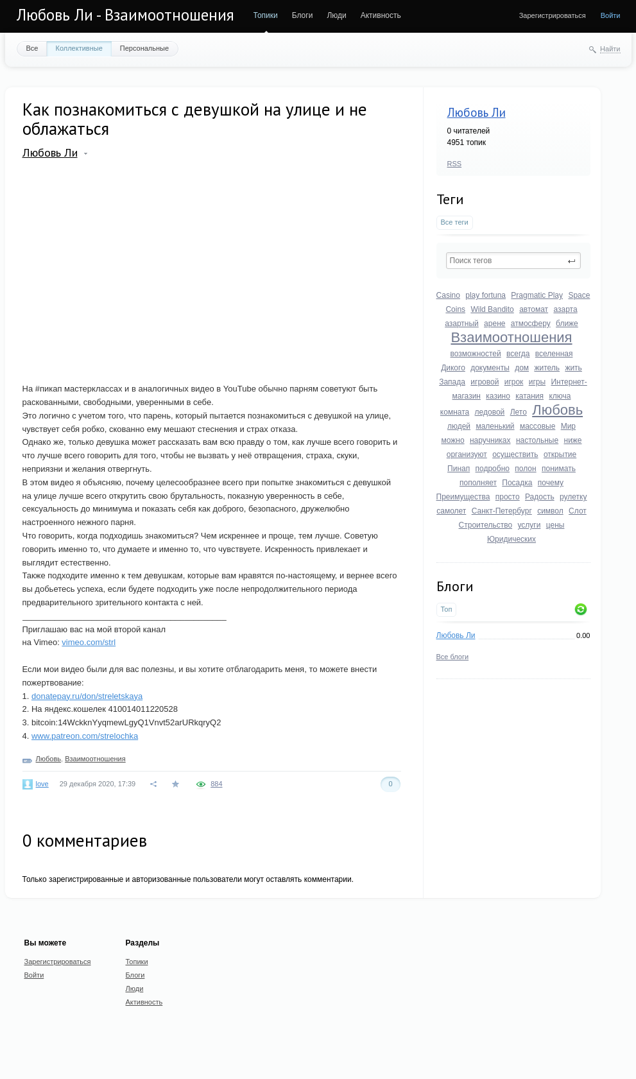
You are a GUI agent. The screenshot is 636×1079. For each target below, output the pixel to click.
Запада (452, 381)
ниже (573, 440)
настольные (537, 440)
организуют (467, 454)
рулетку (573, 496)
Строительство (486, 525)
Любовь (557, 410)
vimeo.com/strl (89, 642)
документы (490, 367)
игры (537, 381)
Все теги (454, 222)
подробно (493, 468)
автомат (533, 309)
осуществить (515, 454)
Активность (381, 15)
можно (452, 440)
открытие (560, 454)
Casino (448, 295)
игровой (484, 381)
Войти (611, 15)
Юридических (511, 539)
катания (529, 396)
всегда (517, 353)
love (42, 784)
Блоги (302, 15)
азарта (565, 309)
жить (573, 367)
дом (522, 367)
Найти (610, 49)
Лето (518, 412)
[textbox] (513, 260)
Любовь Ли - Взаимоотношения (125, 14)
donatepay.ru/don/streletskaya (86, 696)
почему (550, 482)
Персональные (144, 48)
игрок (514, 381)
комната (454, 412)
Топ (446, 609)
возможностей (476, 353)
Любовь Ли (476, 112)
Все (32, 48)
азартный (462, 323)
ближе (567, 323)
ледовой (490, 412)
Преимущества (463, 496)
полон (525, 468)
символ (550, 510)
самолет (451, 510)
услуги (528, 525)
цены (555, 525)
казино (498, 396)
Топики (266, 15)
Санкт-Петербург (502, 510)
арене (494, 323)
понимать (559, 468)
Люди (336, 15)
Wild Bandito (491, 309)
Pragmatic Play (537, 295)
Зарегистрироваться (552, 15)
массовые (537, 426)
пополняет (478, 482)
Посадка (517, 482)
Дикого (453, 367)
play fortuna (485, 295)
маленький (495, 426)
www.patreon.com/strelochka (84, 736)
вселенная (554, 353)
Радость (539, 496)
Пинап (458, 468)
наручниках (490, 440)
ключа (560, 396)
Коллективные (78, 48)
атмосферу (531, 323)
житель (547, 367)
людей (458, 426)
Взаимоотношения (511, 337)
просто (507, 496)
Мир (568, 426)
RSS (454, 164)
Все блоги (452, 656)
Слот (578, 510)
